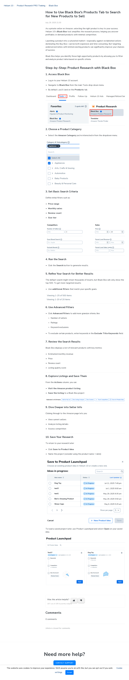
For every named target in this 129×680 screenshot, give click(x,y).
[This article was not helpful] (81, 600)
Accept (69, 672)
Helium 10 (8, 5)
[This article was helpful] (74, 600)
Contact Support (64, 663)
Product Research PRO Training (31, 5)
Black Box (53, 5)
